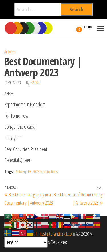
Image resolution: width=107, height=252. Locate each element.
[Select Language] (26, 242)
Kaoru (35, 82)
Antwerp (10, 51)
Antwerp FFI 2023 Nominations (37, 171)
